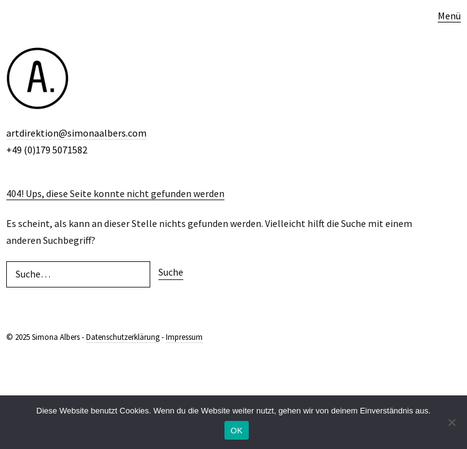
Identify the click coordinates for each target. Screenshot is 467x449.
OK (237, 430)
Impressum (184, 337)
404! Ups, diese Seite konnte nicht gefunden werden (115, 193)
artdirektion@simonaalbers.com (76, 133)
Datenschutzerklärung (123, 337)
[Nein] (451, 422)
